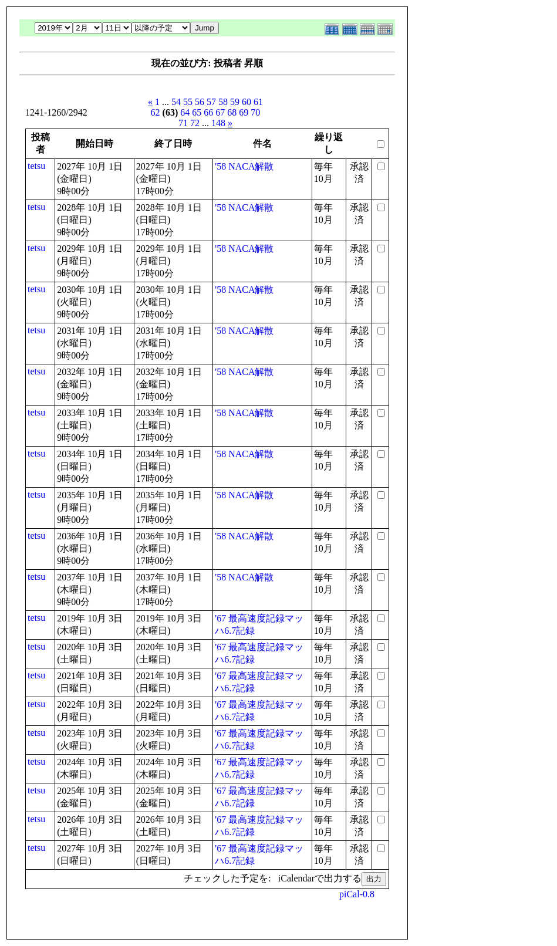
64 (185, 112)
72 (195, 123)
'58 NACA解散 (244, 166)
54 (176, 102)
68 (232, 112)
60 (246, 102)
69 (243, 112)
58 (223, 102)
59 (234, 102)
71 (183, 123)
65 (196, 112)
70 (255, 112)
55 (188, 102)
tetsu (36, 166)
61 (258, 102)
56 (199, 102)
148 (218, 123)
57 (211, 102)
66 (208, 112)
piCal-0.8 (356, 894)
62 (155, 112)
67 (220, 112)
